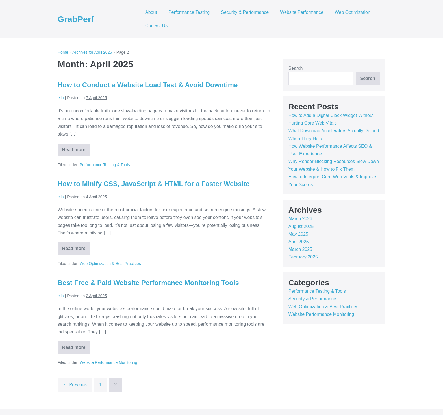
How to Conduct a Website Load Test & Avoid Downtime (148, 85)
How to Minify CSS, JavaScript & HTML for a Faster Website (153, 184)
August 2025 (301, 226)
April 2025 (298, 241)
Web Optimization (352, 12)
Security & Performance (245, 12)
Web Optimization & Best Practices (110, 263)
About (151, 12)
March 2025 (300, 249)
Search (295, 68)
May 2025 (298, 234)
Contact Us (156, 25)
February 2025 (303, 257)
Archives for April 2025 (92, 52)
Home (63, 52)
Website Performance (301, 12)
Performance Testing (189, 12)
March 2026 (300, 218)
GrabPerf (76, 19)
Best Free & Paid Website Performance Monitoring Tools (148, 282)
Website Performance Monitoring (108, 362)
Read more (76, 151)
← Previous (75, 384)
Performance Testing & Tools (105, 164)
